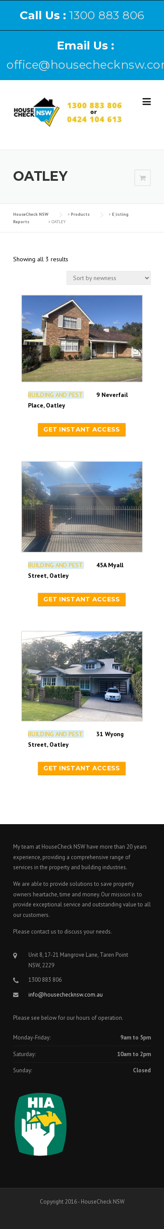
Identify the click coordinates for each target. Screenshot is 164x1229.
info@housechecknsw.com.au (65, 994)
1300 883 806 (107, 15)
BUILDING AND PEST (55, 395)
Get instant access (81, 429)
